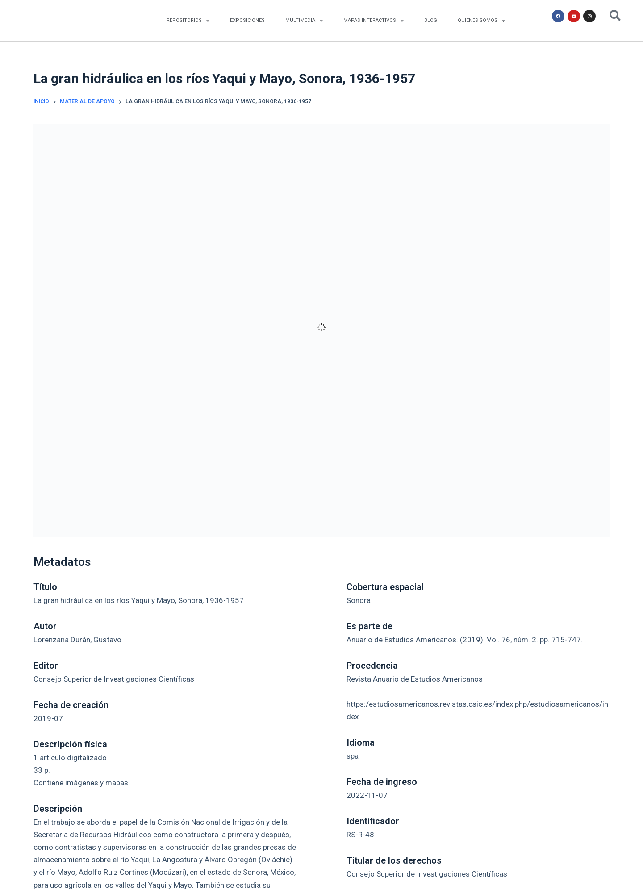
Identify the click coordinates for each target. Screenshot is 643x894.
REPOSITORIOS (188, 21)
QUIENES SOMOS (481, 21)
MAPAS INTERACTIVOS (373, 21)
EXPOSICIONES (247, 20)
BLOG (430, 20)
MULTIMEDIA (304, 21)
